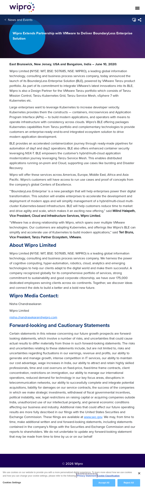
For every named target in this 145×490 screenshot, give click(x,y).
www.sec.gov (93, 417)
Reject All (129, 482)
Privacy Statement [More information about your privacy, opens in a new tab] (86, 476)
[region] (72, 478)
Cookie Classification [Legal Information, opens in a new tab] (108, 476)
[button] (134, 20)
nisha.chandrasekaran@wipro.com (33, 317)
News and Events (20, 19)
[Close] (139, 473)
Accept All (103, 482)
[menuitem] (139, 20)
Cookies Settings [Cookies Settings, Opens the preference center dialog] (12, 482)
